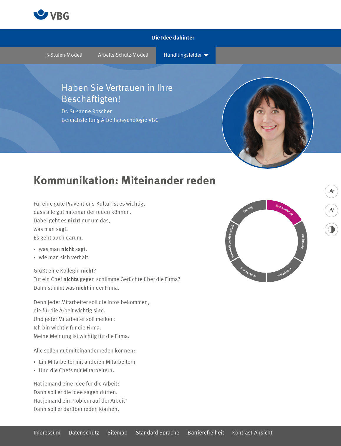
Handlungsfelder (183, 55)
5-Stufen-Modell (64, 55)
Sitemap (117, 433)
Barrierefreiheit (206, 433)
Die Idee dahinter (173, 38)
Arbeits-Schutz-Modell (123, 55)
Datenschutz (84, 433)
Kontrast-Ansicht (252, 433)
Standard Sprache (157, 433)
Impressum (47, 433)
